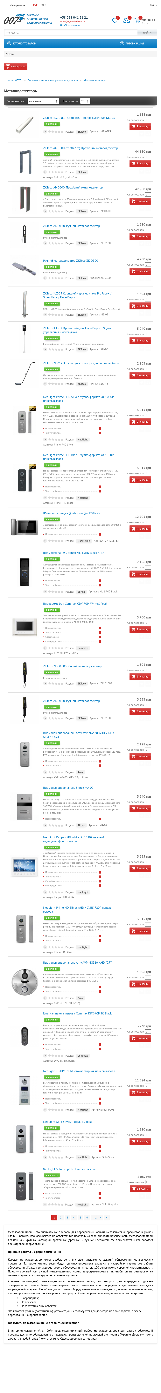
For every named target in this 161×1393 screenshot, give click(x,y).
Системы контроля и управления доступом (53, 82)
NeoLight (82, 867)
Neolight (82, 428)
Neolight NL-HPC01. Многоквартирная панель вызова (79, 1036)
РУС (35, 5)
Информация (17, 5)
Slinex (81, 575)
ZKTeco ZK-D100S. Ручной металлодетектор (72, 647)
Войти (153, 5)
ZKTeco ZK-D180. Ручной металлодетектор (71, 680)
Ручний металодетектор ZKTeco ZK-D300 (70, 255)
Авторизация (135, 43)
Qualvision (83, 526)
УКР (43, 5)
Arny (80, 750)
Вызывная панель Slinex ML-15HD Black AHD (73, 536)
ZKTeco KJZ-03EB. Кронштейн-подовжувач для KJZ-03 (79, 118)
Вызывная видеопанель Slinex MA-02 (68, 764)
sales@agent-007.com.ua (72, 21)
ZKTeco (10, 55)
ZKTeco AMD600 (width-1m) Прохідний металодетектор (80, 147)
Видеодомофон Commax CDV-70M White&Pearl (75, 586)
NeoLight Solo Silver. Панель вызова (67, 1085)
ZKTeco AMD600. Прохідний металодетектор (73, 185)
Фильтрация (17, 68)
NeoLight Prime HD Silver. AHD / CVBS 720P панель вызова (82, 881)
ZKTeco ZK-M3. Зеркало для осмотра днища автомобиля (80, 353)
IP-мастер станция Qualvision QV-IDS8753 (71, 498)
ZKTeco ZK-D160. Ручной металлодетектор (71, 222)
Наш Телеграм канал (70, 25)
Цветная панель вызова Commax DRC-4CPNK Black (77, 979)
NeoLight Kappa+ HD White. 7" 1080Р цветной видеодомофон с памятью (73, 814)
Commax (82, 630)
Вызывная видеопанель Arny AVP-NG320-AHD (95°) (77, 930)
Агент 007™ (15, 82)
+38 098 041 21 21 (74, 17)
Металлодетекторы (95, 82)
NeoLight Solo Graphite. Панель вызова (69, 1131)
